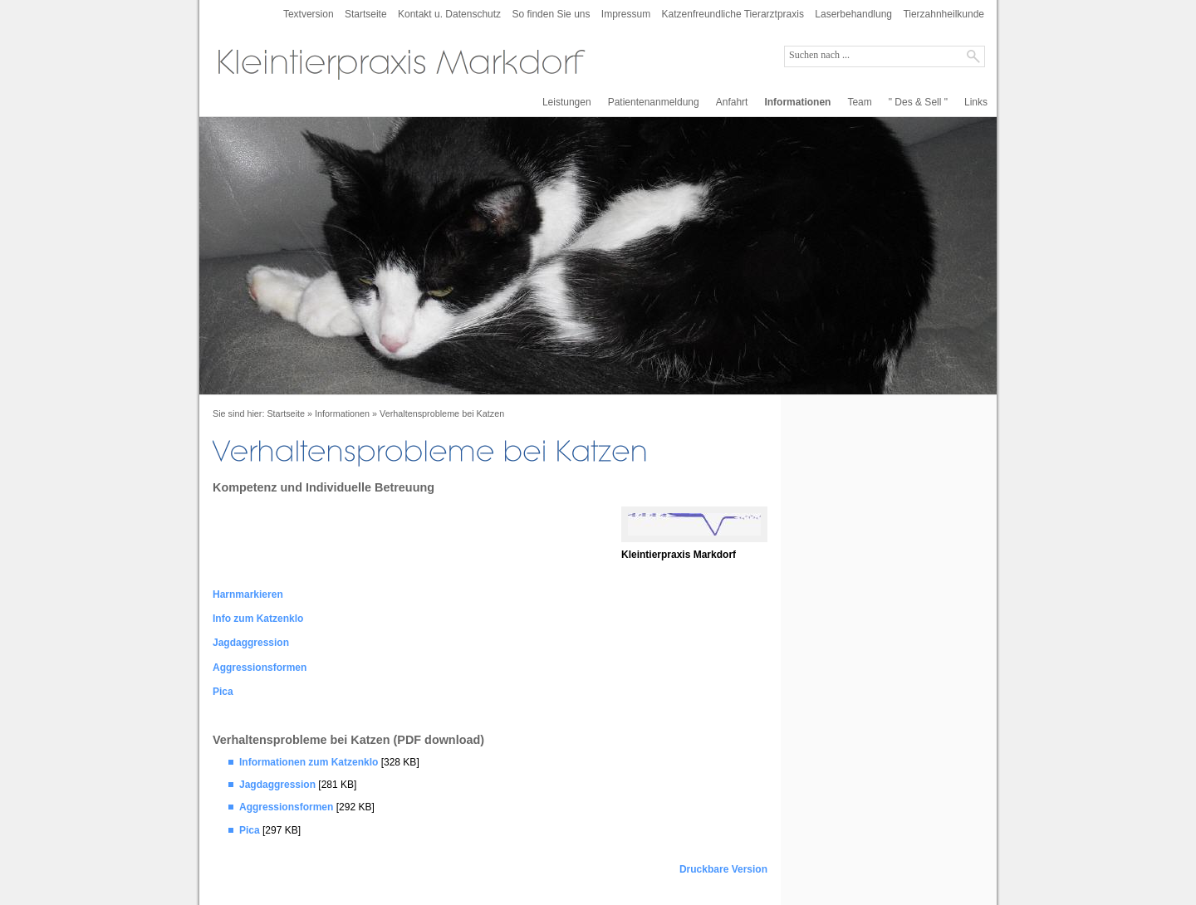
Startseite (366, 14)
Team (859, 102)
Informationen (797, 102)
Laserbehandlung (853, 14)
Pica (223, 691)
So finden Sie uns (551, 14)
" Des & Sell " (918, 102)
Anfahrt (732, 102)
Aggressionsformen (259, 667)
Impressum (625, 14)
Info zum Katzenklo (258, 618)
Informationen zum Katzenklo (308, 762)
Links (976, 102)
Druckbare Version (723, 869)
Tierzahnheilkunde (943, 14)
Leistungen (566, 102)
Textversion (308, 14)
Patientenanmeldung (653, 102)
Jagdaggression (251, 642)
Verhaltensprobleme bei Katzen (442, 413)
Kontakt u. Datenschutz (449, 14)
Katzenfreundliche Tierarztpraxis (733, 14)
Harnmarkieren (248, 594)
